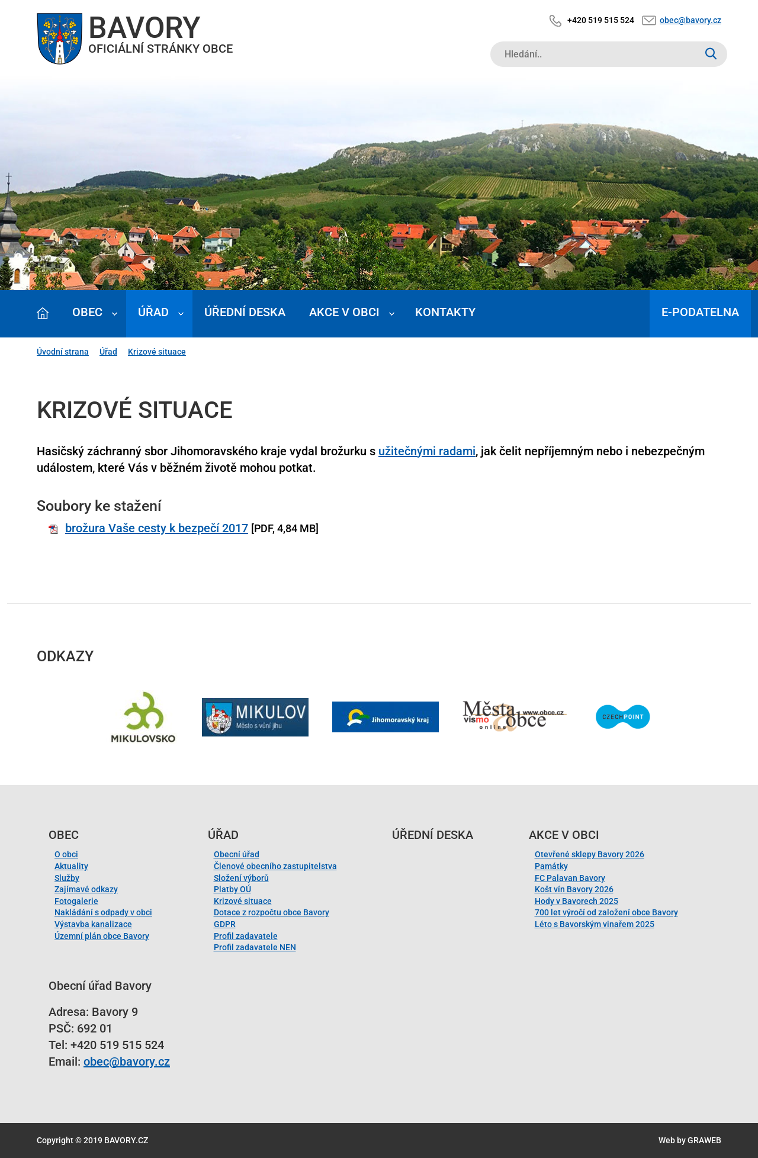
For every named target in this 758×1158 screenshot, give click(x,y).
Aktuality (71, 866)
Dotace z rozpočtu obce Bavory (271, 912)
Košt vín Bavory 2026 (574, 889)
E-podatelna (700, 312)
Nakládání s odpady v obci (103, 912)
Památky (551, 866)
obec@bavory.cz (690, 20)
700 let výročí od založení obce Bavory (606, 912)
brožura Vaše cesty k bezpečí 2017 (156, 528)
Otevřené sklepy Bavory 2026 (589, 854)
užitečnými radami (427, 451)
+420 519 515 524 (600, 20)
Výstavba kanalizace (93, 924)
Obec (87, 312)
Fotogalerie (76, 901)
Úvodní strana (63, 351)
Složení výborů (241, 878)
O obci (66, 854)
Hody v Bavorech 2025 (576, 901)
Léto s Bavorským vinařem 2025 (594, 924)
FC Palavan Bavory (570, 878)
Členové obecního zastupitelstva (275, 866)
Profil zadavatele (246, 936)
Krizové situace (157, 351)
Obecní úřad (236, 854)
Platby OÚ (232, 889)
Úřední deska (244, 312)
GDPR (225, 924)
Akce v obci (344, 312)
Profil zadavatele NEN (255, 947)
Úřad (153, 312)
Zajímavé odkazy (86, 889)
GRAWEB (704, 1140)
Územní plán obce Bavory (101, 936)
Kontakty (445, 312)
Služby (66, 878)
